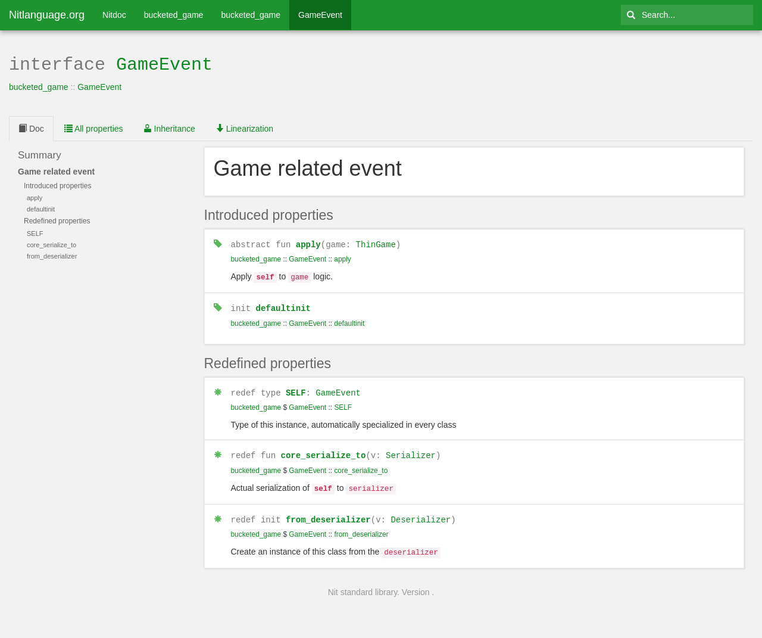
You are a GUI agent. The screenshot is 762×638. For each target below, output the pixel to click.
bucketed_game (174, 15)
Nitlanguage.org (47, 15)
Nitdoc (114, 15)
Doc (31, 127)
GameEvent (320, 15)
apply (308, 242)
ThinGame (376, 242)
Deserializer (421, 513)
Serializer (411, 450)
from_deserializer (328, 513)
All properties (93, 127)
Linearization (244, 127)
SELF (296, 388)
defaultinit (283, 304)
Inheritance (169, 127)
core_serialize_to (323, 450)
